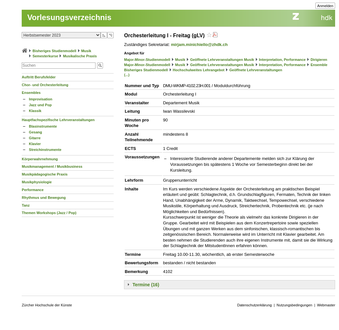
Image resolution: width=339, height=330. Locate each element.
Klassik (35, 111)
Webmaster (326, 305)
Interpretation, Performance (282, 60)
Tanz (25, 205)
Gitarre (34, 138)
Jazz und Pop (40, 105)
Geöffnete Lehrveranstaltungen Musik (222, 60)
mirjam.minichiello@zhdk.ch (199, 44)
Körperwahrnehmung (40, 159)
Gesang (35, 132)
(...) (127, 75)
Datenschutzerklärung (254, 305)
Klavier (35, 144)
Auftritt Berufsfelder (39, 77)
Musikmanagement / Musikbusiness (52, 166)
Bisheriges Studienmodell (54, 51)
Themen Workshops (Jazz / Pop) (49, 213)
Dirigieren (319, 60)
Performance (32, 190)
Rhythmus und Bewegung (44, 197)
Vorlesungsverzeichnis (69, 17)
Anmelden (325, 6)
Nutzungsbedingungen (294, 305)
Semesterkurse (45, 56)
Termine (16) (145, 284)
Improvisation (40, 99)
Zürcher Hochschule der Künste (47, 305)
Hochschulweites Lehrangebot (199, 70)
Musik (86, 51)
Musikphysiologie (36, 182)
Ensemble (319, 65)
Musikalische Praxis (80, 56)
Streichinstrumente (45, 150)
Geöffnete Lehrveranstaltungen (255, 70)
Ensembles (31, 93)
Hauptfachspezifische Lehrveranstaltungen (58, 120)
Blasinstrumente (43, 126)
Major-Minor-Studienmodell (147, 60)
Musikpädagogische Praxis (44, 174)
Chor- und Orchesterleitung (45, 85)
